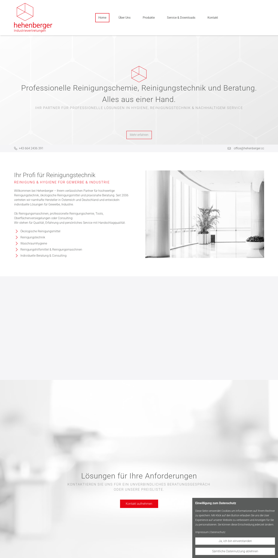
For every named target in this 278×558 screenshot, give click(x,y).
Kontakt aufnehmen (139, 503)
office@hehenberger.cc (249, 148)
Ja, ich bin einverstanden (235, 541)
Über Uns (125, 17)
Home (102, 17)
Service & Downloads (181, 17)
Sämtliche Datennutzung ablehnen (235, 551)
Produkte (149, 17)
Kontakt (212, 17)
